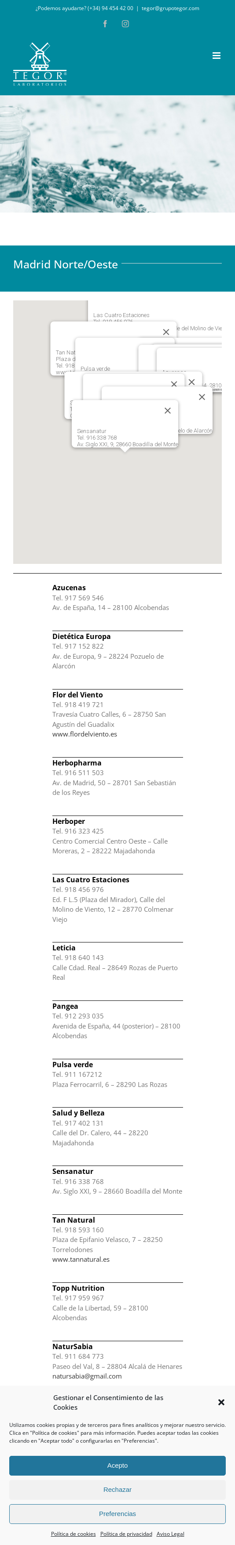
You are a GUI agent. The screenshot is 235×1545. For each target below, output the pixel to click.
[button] (221, 1402)
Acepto (117, 1465)
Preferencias (117, 1513)
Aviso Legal (170, 1534)
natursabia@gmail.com (87, 1376)
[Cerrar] (202, 397)
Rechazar (117, 1489)
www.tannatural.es (81, 1259)
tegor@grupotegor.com (170, 8)
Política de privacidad (126, 1534)
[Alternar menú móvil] (217, 55)
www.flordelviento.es (84, 733)
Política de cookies (73, 1534)
